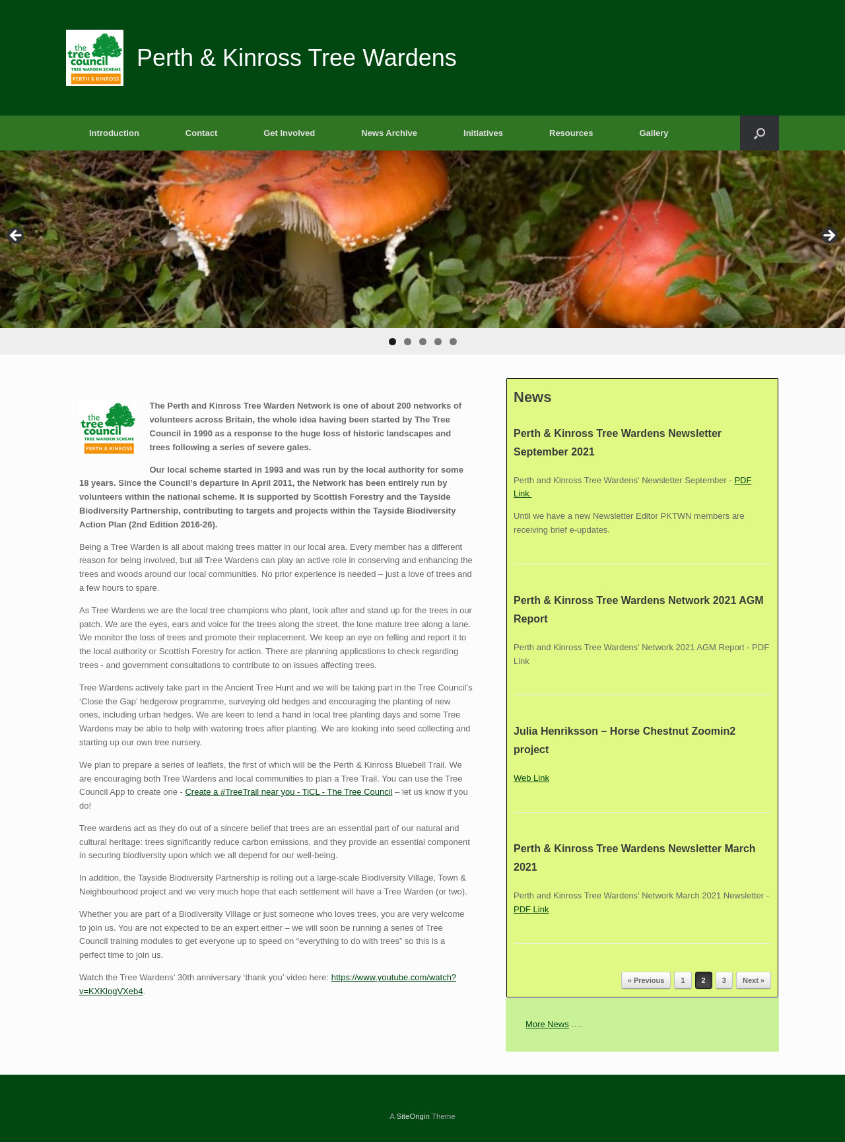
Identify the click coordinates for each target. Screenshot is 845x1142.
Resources (571, 133)
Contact (201, 133)
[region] (422, 252)
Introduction (114, 133)
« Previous (646, 980)
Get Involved (289, 133)
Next (828, 236)
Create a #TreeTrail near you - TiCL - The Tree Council (288, 792)
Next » (753, 980)
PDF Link (531, 909)
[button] (759, 133)
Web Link (531, 778)
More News (547, 1024)
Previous (16, 236)
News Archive (389, 133)
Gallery (653, 133)
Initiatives (483, 133)
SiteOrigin (413, 1116)
